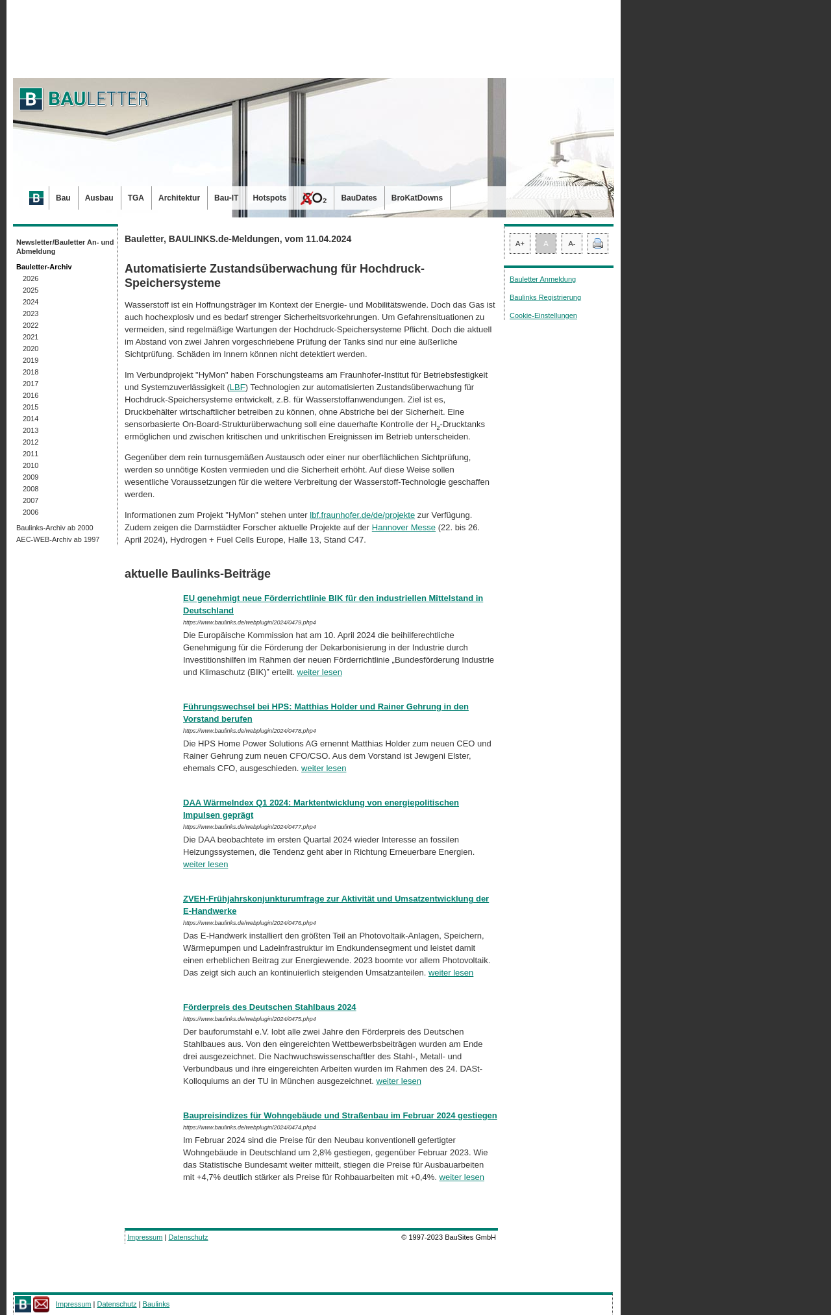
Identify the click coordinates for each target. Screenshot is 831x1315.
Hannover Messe (404, 527)
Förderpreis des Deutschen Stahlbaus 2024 (269, 1007)
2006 (30, 512)
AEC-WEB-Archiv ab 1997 (57, 539)
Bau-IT (226, 198)
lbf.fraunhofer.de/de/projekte (362, 515)
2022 (30, 325)
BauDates (359, 198)
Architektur (179, 198)
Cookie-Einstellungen (543, 315)
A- (572, 243)
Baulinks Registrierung (545, 297)
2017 (30, 383)
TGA (136, 198)
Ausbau (99, 198)
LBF (237, 387)
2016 (30, 395)
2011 (30, 454)
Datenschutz (188, 1237)
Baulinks (156, 1304)
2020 (30, 348)
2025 (30, 290)
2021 (30, 337)
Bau (63, 198)
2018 (30, 372)
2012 (30, 442)
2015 (30, 407)
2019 (30, 360)
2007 (30, 500)
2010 (30, 465)
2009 (30, 477)
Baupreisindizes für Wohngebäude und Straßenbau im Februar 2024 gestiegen (340, 1115)
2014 (30, 419)
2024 (30, 302)
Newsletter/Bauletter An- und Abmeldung (65, 246)
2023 (30, 313)
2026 (30, 278)
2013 (30, 430)
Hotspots (269, 198)
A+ (520, 243)
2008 (30, 489)
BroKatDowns (417, 198)
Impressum (144, 1237)
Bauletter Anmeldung (543, 279)
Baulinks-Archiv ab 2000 (54, 528)
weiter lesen (319, 672)
